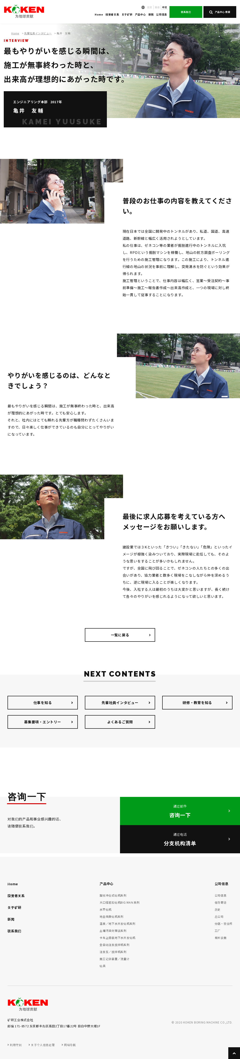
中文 (164, 7)
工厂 (218, 931)
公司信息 (161, 14)
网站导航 (70, 1045)
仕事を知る (43, 702)
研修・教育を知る (197, 702)
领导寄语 (221, 902)
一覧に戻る (120, 634)
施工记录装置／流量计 (115, 959)
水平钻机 (106, 909)
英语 (157, 7)
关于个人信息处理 (43, 1045)
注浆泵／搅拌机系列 (113, 952)
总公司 (219, 916)
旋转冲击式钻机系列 (113, 895)
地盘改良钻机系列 (112, 916)
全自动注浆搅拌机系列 (115, 945)
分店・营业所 (224, 923)
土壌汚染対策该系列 (113, 931)
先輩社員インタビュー (38, 33)
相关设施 (221, 938)
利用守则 (16, 1045)
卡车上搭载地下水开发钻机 (117, 938)
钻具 (103, 966)
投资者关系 (112, 14)
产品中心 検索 (219, 12)
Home (99, 14)
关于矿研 (127, 14)
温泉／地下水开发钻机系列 (117, 923)
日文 (149, 7)
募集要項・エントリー (42, 721)
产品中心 (140, 14)
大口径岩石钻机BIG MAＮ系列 (120, 902)
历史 (218, 909)
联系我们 (186, 12)
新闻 (151, 14)
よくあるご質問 (120, 721)
